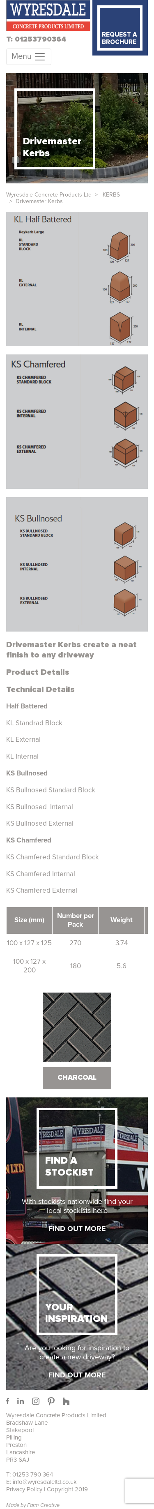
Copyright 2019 (67, 1489)
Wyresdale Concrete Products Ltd (49, 194)
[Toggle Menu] (28, 57)
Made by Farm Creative (33, 1505)
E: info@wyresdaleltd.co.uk (41, 1482)
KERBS (110, 194)
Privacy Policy (24, 1489)
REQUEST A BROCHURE (119, 38)
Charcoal (77, 1077)
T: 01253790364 (36, 39)
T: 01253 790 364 (29, 1474)
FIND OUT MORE (77, 1228)
